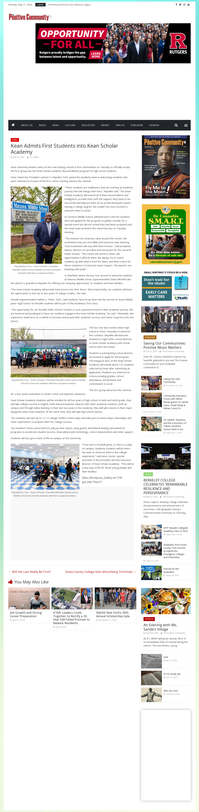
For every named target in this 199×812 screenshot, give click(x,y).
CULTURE (70, 125)
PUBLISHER (137, 125)
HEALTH (120, 125)
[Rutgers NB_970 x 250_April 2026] (113, 25)
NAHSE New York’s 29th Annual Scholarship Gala (113, 614)
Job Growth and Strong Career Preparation (26, 614)
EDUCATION (88, 125)
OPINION (154, 125)
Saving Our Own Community (171, 380)
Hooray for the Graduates (171, 570)
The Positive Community (173, 351)
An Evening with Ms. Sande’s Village (160, 626)
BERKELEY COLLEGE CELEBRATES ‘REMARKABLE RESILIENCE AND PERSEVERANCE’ (165, 486)
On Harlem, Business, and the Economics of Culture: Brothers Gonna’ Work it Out (174, 424)
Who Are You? (170, 690)
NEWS (55, 125)
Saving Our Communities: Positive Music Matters (164, 345)
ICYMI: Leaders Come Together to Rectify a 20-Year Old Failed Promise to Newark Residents (71, 618)
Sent (165, 657)
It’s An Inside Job (171, 673)
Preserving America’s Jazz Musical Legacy (69, 4)
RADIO (42, 125)
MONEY (105, 125)
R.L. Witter (34, 157)
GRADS (148, 474)
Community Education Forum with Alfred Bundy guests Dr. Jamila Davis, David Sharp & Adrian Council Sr (175, 402)
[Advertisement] (113, 90)
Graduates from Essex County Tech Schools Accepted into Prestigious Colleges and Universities (175, 551)
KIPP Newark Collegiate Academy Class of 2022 (175, 529)
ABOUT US (26, 125)
